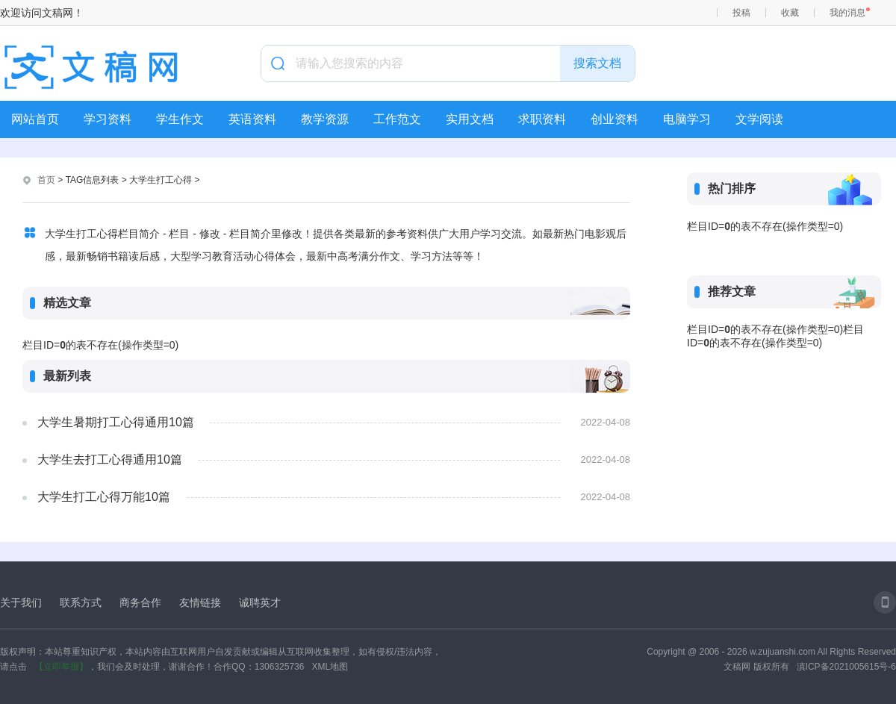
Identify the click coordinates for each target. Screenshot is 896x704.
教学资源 (325, 119)
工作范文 (397, 119)
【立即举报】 (61, 666)
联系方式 (81, 602)
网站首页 (35, 119)
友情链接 (200, 602)
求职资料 (542, 119)
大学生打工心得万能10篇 (103, 496)
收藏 (790, 12)
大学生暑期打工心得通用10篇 (115, 422)
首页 (46, 180)
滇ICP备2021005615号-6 (846, 666)
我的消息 (847, 12)
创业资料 (614, 119)
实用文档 (470, 119)
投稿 (741, 12)
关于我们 (21, 602)
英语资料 (252, 119)
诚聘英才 (260, 602)
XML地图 (329, 666)
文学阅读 (759, 119)
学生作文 (180, 119)
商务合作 (140, 602)
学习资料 (107, 119)
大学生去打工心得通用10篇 (109, 459)
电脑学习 (687, 119)
